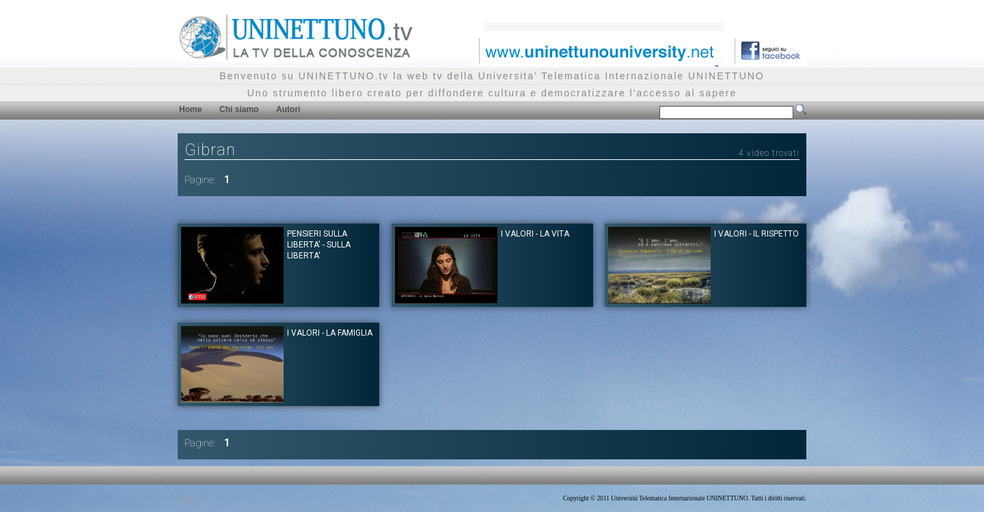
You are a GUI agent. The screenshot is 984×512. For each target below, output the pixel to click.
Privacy (187, 498)
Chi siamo (238, 109)
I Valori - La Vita (535, 234)
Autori (288, 109)
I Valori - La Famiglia (329, 333)
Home (190, 109)
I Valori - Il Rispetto (756, 234)
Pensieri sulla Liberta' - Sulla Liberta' (319, 244)
